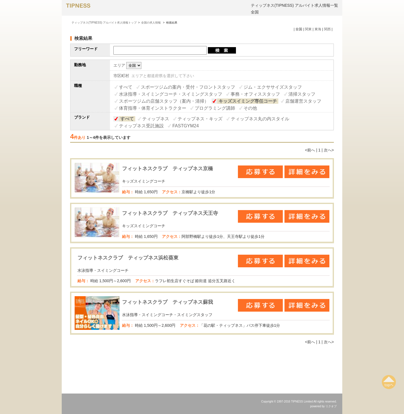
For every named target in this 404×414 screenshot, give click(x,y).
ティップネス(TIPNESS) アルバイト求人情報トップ (104, 22)
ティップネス (155, 118)
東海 (318, 29)
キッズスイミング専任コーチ (248, 101)
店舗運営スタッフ (303, 101)
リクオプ (331, 406)
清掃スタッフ (301, 94)
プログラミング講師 (215, 108)
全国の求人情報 (151, 22)
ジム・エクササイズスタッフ (273, 87)
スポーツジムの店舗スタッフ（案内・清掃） (164, 101)
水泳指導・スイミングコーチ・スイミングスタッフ (170, 94)
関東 (308, 29)
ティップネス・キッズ (200, 118)
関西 (327, 29)
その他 (250, 108)
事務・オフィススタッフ (255, 94)
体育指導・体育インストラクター (152, 108)
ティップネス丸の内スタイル (260, 118)
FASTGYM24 (185, 125)
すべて (125, 87)
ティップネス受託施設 (141, 125)
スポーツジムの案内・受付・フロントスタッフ (188, 87)
